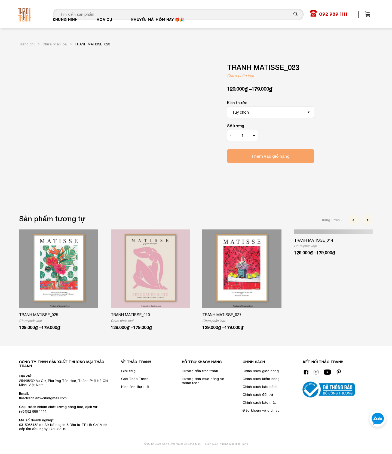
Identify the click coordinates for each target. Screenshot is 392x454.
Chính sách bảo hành (260, 387)
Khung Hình (65, 28)
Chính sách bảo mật (259, 402)
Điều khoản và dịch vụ (261, 410)
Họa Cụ (104, 28)
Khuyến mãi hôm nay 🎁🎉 (157, 28)
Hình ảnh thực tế (135, 387)
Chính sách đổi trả (258, 395)
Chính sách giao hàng (261, 371)
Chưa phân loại (55, 44)
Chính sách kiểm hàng (261, 379)
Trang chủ (27, 44)
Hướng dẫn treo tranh (200, 371)
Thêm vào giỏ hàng (270, 156)
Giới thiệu (129, 371)
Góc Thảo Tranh (134, 379)
